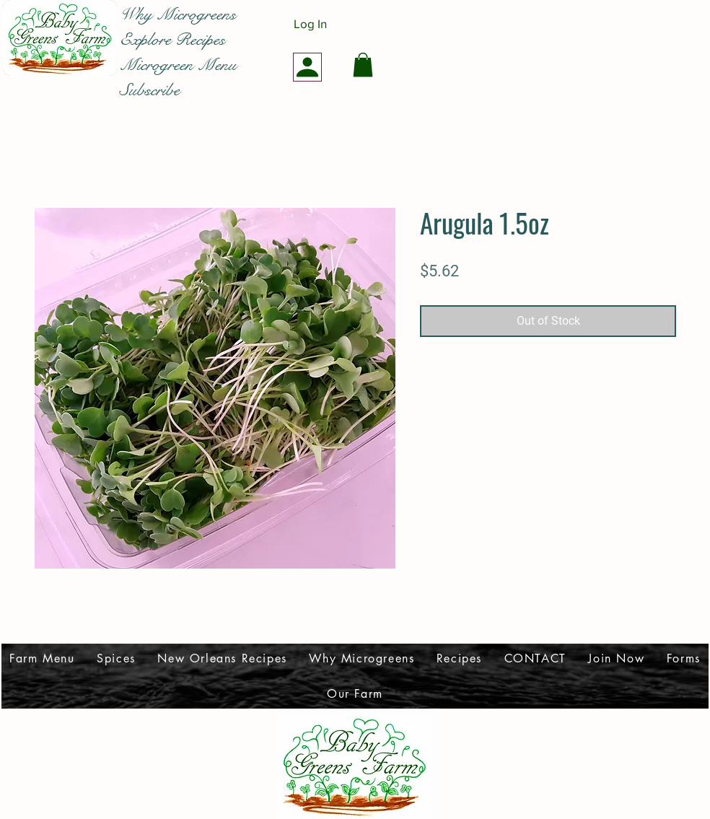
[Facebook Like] (53, 89)
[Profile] (307, 67)
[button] (363, 64)
